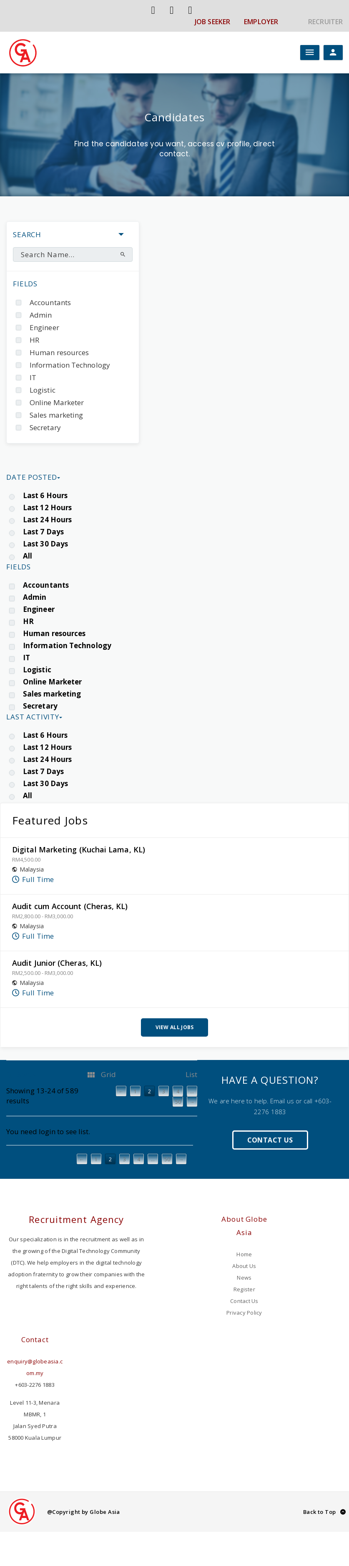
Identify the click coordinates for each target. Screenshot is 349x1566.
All (27, 556)
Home (244, 1254)
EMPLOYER (261, 21)
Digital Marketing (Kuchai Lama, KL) (78, 849)
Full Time (38, 879)
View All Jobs (175, 1027)
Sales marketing (56, 415)
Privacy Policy (244, 1312)
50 (167, 1159)
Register (244, 1289)
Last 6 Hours (45, 495)
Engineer (44, 327)
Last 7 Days (43, 531)
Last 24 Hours (47, 519)
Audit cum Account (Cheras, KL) (70, 906)
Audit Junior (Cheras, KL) (57, 963)
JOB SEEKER (212, 21)
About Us (244, 1266)
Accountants (50, 302)
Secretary (45, 427)
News (244, 1277)
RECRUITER (325, 21)
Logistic (42, 390)
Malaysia (32, 869)
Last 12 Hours (47, 507)
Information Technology (70, 365)
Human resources (59, 352)
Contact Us (270, 1140)
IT (33, 377)
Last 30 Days (45, 544)
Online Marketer (57, 402)
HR (34, 340)
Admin (41, 315)
